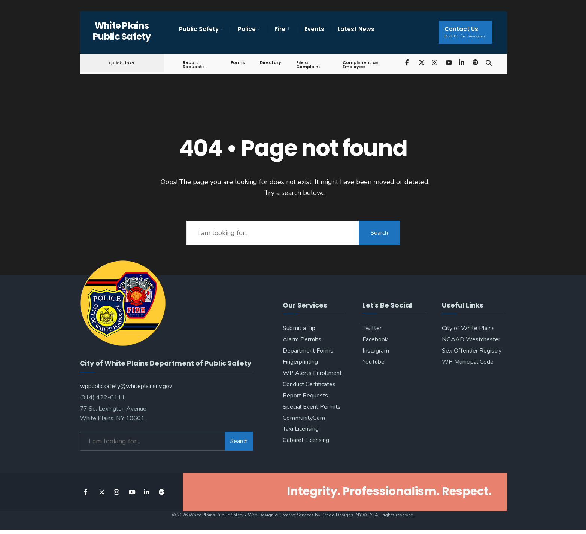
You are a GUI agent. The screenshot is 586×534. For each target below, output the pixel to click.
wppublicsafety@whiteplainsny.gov (126, 386)
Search (379, 233)
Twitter (372, 328)
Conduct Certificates (309, 384)
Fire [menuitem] (280, 29)
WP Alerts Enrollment (312, 373)
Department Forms (308, 351)
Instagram (375, 351)
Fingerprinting (300, 362)
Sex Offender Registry (471, 351)
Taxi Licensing (301, 429)
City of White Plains (468, 328)
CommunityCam (304, 418)
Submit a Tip (299, 328)
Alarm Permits (302, 339)
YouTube (373, 362)
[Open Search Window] (488, 62)
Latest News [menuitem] (356, 29)
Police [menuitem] (247, 29)
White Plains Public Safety (122, 31)
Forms (238, 62)
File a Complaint (308, 64)
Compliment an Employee (361, 64)
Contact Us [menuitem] (465, 31)
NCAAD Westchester (471, 339)
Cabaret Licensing (306, 440)
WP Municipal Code (468, 362)
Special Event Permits (312, 407)
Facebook (375, 339)
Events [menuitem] (314, 29)
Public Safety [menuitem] (199, 29)
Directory (270, 62)
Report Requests (194, 64)
